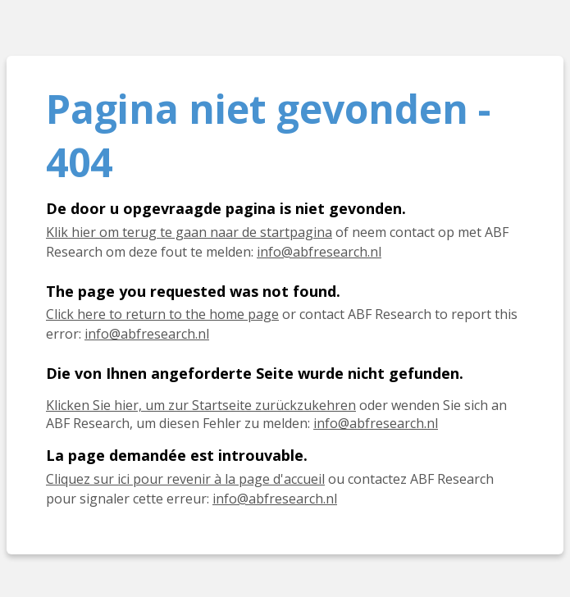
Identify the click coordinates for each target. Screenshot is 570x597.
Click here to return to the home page (162, 314)
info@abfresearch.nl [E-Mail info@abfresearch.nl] (375, 423)
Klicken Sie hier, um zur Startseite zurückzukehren (201, 405)
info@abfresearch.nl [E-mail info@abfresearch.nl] (319, 252)
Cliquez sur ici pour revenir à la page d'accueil (185, 479)
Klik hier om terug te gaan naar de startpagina (189, 232)
